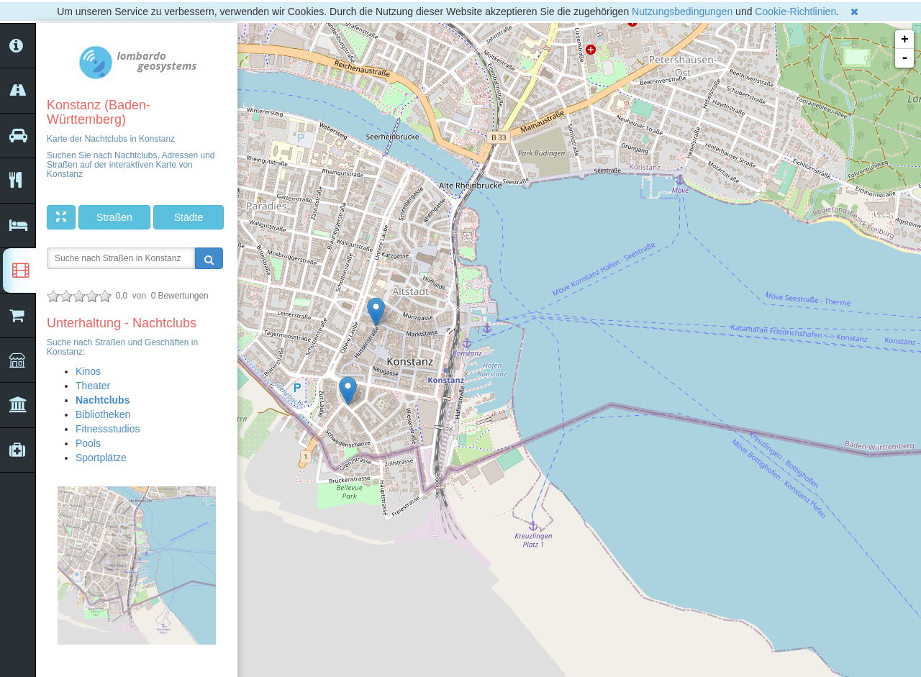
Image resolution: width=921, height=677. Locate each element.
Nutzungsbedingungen (682, 11)
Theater (93, 385)
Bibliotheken (103, 414)
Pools (88, 443)
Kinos (88, 371)
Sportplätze (101, 457)
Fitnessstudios (108, 429)
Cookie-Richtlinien (795, 11)
